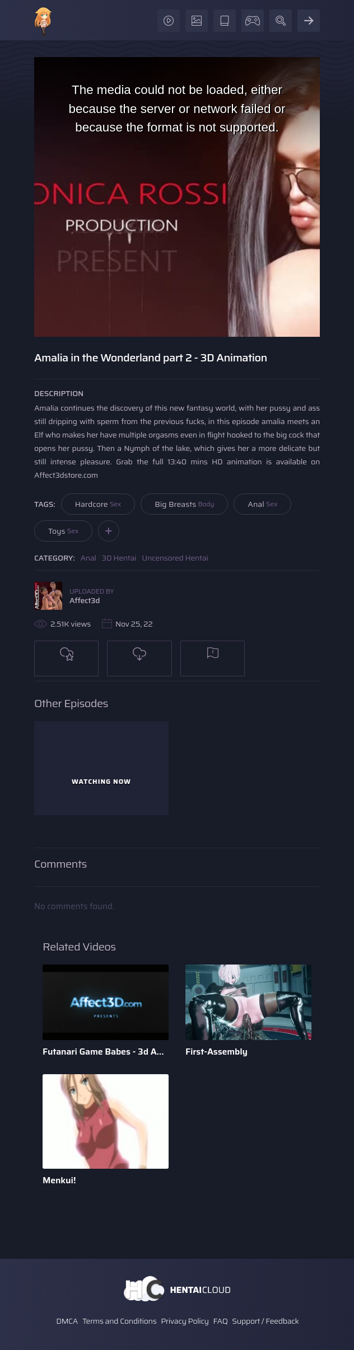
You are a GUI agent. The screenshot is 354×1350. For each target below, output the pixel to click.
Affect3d (84, 600)
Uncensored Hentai (175, 558)
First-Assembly (216, 1052)
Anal (262, 504)
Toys (63, 531)
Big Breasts (184, 504)
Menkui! (59, 1180)
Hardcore (98, 504)
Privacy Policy (185, 1321)
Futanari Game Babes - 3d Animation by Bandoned (106, 1052)
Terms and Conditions (119, 1321)
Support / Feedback (265, 1321)
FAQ (220, 1321)
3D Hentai (119, 558)
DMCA (67, 1321)
